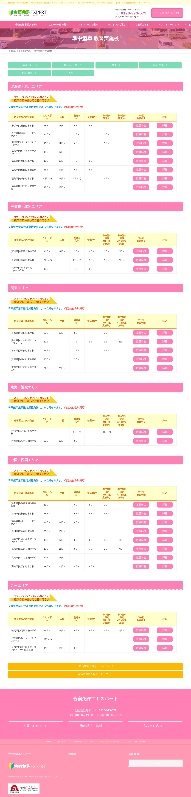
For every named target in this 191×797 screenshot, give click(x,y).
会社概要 (61, 741)
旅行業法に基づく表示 (110, 741)
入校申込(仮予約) (167, 13)
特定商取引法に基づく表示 (83, 741)
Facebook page (155, 763)
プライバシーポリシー (135, 741)
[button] (29, 65)
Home (48, 741)
